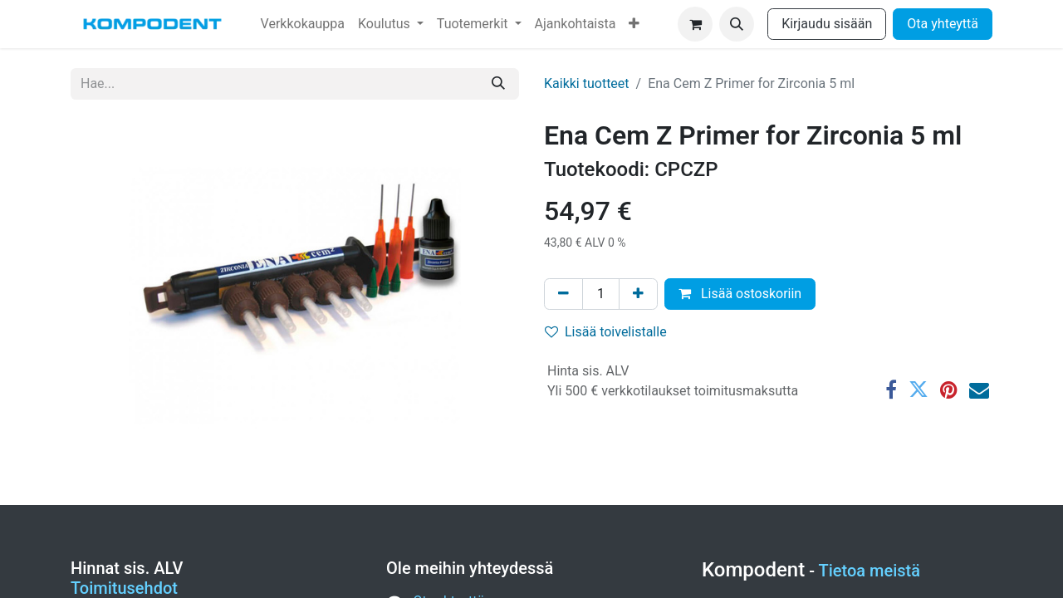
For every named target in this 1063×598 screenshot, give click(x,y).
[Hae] (498, 84)
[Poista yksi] (563, 294)
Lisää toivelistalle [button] (606, 332)
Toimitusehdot (124, 588)
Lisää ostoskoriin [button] (739, 293)
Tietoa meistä (870, 571)
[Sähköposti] (979, 389)
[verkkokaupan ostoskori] (695, 24)
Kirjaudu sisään (826, 24)
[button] (736, 24)
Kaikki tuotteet (586, 83)
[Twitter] (918, 389)
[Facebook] (891, 389)
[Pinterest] (949, 389)
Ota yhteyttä (942, 24)
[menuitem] (302, 24)
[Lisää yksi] (638, 294)
